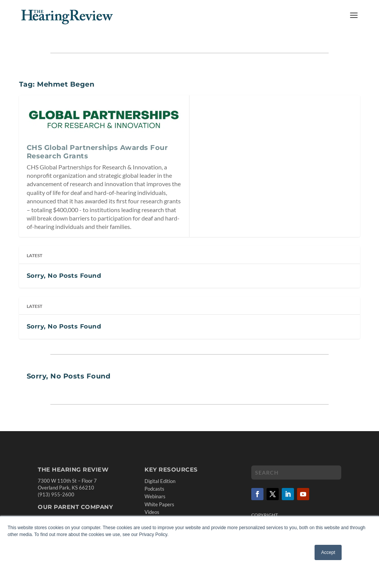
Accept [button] (328, 552)
